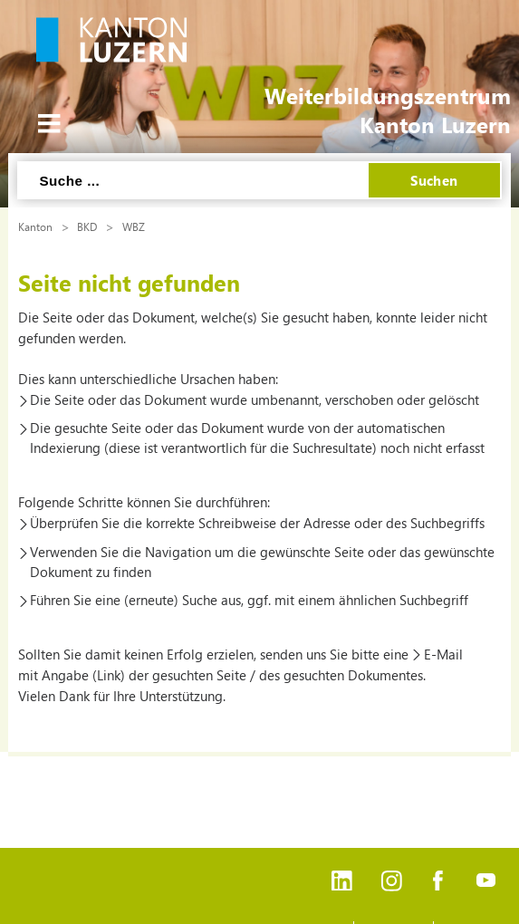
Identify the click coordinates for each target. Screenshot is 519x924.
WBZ (133, 226)
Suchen (434, 180)
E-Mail (443, 654)
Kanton (35, 226)
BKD (87, 226)
